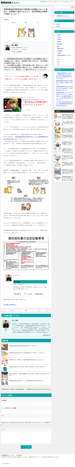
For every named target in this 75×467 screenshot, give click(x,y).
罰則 (58, 61)
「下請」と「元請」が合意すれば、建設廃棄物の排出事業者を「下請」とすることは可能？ (67, 123)
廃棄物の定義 (60, 48)
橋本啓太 (58, 26)
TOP (8, 455)
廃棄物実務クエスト (10, 2)
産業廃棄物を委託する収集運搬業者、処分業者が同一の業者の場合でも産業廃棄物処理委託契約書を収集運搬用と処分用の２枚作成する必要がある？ (67, 116)
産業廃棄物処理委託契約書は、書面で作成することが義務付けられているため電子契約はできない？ (67, 157)
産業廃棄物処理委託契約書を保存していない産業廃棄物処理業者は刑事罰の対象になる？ (26, 380)
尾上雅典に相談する (39, 294)
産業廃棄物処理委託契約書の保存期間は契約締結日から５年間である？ (23, 345)
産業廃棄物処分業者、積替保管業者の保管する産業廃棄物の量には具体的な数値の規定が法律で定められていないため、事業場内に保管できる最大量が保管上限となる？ (67, 171)
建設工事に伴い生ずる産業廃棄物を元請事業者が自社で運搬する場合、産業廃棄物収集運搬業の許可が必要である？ (67, 130)
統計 (58, 59)
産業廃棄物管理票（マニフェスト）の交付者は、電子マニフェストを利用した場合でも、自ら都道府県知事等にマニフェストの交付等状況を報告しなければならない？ (64, 96)
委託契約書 (6, 19)
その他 (58, 34)
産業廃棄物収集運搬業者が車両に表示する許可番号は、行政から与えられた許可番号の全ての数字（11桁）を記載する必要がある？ (67, 178)
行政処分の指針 (15, 170)
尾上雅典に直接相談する (10, 304)
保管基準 (59, 37)
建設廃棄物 (59, 50)
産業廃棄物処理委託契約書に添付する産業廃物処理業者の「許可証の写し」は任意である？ (27, 352)
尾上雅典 (58, 24)
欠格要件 (59, 53)
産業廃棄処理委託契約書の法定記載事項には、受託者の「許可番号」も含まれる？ (64, 82)
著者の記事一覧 (17, 294)
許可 (58, 64)
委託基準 (59, 41)
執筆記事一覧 (46, 335)
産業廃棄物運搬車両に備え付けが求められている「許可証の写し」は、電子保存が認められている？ (64, 88)
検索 (73, 7)
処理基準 (59, 39)
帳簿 (58, 46)
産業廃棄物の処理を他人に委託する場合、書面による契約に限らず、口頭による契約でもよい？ (28, 366)
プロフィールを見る (16, 51)
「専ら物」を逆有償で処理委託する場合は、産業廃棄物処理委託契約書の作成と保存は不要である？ (64, 103)
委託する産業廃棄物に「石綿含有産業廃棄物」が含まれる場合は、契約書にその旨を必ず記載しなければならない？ (29, 374)
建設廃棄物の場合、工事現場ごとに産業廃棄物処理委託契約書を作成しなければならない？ (27, 359)
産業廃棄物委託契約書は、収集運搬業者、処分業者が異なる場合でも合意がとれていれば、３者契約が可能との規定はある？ (67, 150)
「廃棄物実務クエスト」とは (62, 15)
